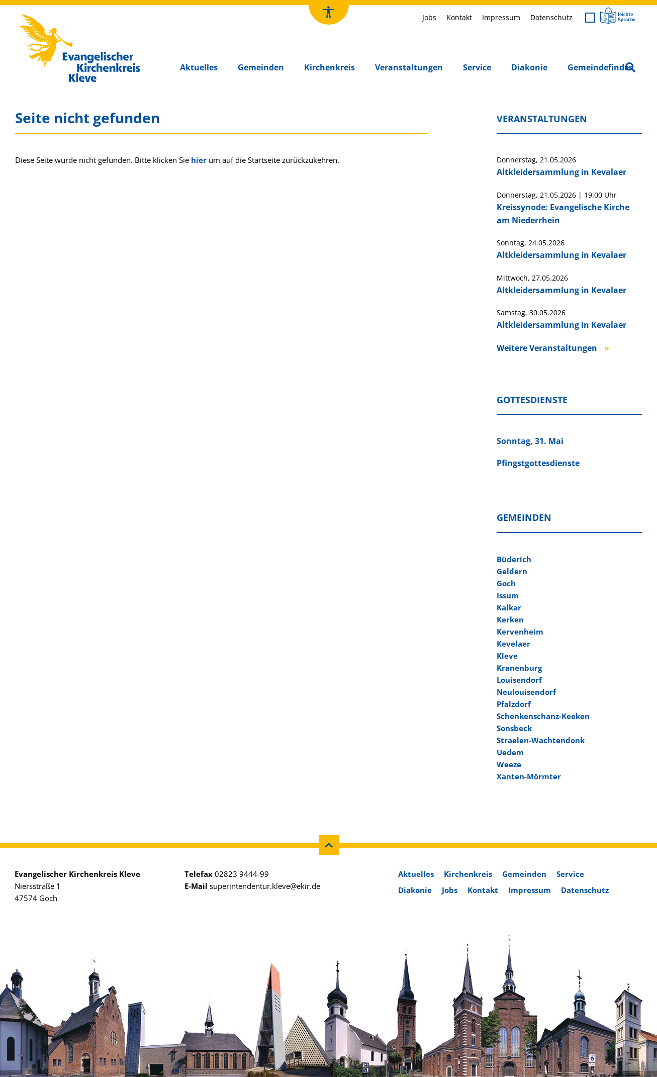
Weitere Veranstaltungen (547, 347)
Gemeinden (261, 67)
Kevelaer (513, 644)
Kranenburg (519, 668)
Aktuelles (199, 67)
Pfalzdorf (514, 704)
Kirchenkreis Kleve (50, 16)
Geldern (512, 571)
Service (477, 67)
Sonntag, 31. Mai (530, 440)
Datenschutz (551, 17)
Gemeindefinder (600, 67)
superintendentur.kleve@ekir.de (265, 886)
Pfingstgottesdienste (538, 463)
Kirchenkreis (329, 67)
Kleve (507, 656)
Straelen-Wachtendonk (541, 740)
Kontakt (459, 17)
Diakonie (529, 67)
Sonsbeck (514, 728)
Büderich (514, 559)
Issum (508, 595)
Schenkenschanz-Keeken (543, 716)
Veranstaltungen (409, 67)
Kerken (510, 619)
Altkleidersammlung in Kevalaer (561, 171)
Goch (506, 583)
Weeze (509, 764)
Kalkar (509, 607)
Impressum (501, 17)
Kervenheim (520, 631)
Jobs (429, 17)
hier (199, 160)
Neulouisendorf (526, 692)
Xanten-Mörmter (529, 776)
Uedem (510, 752)
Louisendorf (519, 680)
